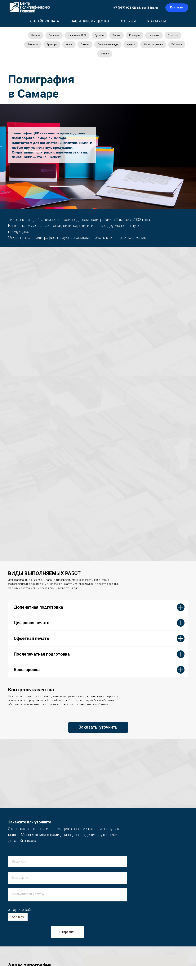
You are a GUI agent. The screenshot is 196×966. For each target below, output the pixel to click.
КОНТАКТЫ (156, 21)
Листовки (53, 35)
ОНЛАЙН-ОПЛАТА (44, 21)
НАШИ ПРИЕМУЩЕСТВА (89, 21)
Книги (78, 45)
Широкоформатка (164, 45)
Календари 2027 (76, 35)
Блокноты (41, 45)
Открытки (175, 35)
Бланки (117, 35)
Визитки (34, 35)
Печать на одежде (118, 45)
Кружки (141, 45)
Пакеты (95, 45)
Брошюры (61, 45)
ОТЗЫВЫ (128, 21)
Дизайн (114, 54)
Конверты (135, 35)
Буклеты (99, 35)
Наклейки (155, 35)
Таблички (96, 54)
